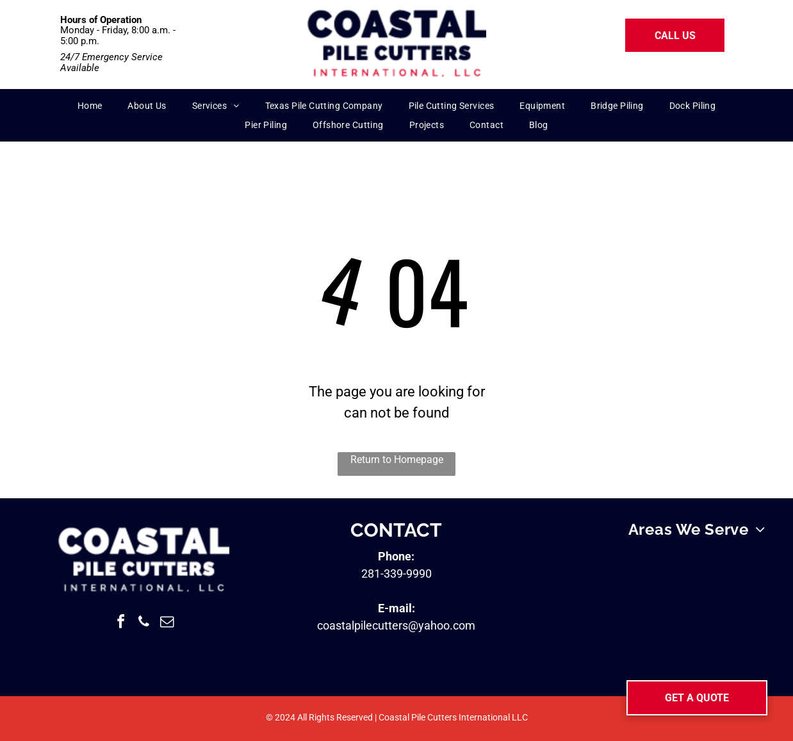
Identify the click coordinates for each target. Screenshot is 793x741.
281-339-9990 (396, 573)
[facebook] (120, 623)
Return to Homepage (396, 459)
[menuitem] (90, 106)
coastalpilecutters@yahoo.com (396, 625)
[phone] (143, 623)
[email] (166, 623)
